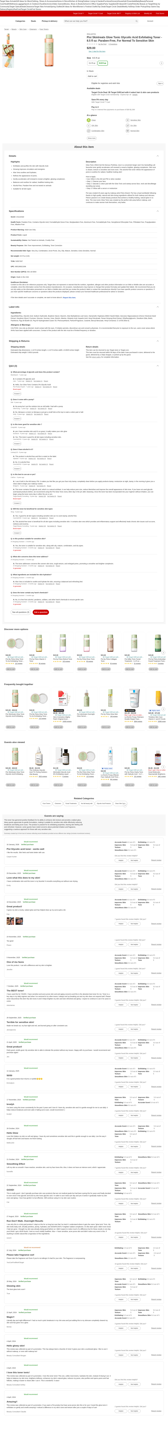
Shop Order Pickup (138, 7)
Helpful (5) (34, 464)
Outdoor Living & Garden (93, 1)
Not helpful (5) (41, 486)
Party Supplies (110, 4)
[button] (58, 710)
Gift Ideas (120, 4)
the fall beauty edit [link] (86, 803)
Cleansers (33, 29)
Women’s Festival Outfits (87, 7)
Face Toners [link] (46, 803)
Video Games (58, 4)
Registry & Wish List (132, 13)
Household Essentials (127, 1)
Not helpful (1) (38, 381)
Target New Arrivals (8, 1)
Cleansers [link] (58, 803)
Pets (134, 4)
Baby (138, 1)
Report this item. (69, 298)
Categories (21, 21)
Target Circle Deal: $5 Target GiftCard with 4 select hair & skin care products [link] (125, 92)
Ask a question (40, 612)
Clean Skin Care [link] (120, 803)
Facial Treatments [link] (71, 803)
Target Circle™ (78, 13)
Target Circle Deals (114, 7)
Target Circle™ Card (95, 13)
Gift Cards (128, 4)
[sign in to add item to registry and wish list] (160, 83)
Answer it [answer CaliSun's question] (17, 503)
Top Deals (102, 7)
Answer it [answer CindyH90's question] (17, 444)
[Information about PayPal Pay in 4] (125, 108)
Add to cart (92, 76)
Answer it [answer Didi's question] (17, 419)
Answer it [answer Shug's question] (17, 533)
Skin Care (23, 29)
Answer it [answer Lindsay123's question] (17, 469)
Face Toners (44, 29)
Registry (10, 9)
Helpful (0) (33, 408)
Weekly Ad (126, 7)
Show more (92, 138)
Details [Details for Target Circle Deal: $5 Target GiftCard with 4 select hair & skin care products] (134, 95)
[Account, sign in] (149, 21)
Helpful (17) (32, 433)
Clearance (30, 7)
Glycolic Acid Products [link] (104, 803)
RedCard (17, 9)
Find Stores (36, 9)
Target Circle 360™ (114, 13)
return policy (96, 357)
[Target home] (7, 21)
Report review (156, 860)
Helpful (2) (29, 381)
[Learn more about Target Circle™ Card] (125, 101)
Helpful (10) (42, 526)
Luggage (20, 4)
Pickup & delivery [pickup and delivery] (50, 21)
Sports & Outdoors (32, 4)
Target (6, 29)
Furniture (107, 1)
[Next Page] (161, 63)
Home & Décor (63, 1)
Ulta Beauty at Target (144, 4)
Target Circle (26, 9)
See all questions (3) (20, 612)
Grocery (114, 1)
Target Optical (15, 7)
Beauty (143, 1)
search (137, 21)
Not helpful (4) (41, 458)
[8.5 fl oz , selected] (103, 63)
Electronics (47, 4)
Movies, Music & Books (73, 4)
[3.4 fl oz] (92, 63)
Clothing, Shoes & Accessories (44, 1)
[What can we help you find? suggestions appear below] (101, 21)
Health (6, 4)
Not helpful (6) (42, 433)
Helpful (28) (42, 496)
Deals (23, 7)
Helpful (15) (32, 458)
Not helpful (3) (51, 526)
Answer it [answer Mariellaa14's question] (17, 394)
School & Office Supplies (93, 4)
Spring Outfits (56, 7)
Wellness (13, 4)
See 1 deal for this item (96, 51)
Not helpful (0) (47, 387)
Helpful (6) (34, 439)
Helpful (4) (34, 518)
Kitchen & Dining (76, 1)
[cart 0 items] (160, 21)
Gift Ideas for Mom (24, 1)
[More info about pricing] (140, 49)
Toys (41, 4)
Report (46, 381)
